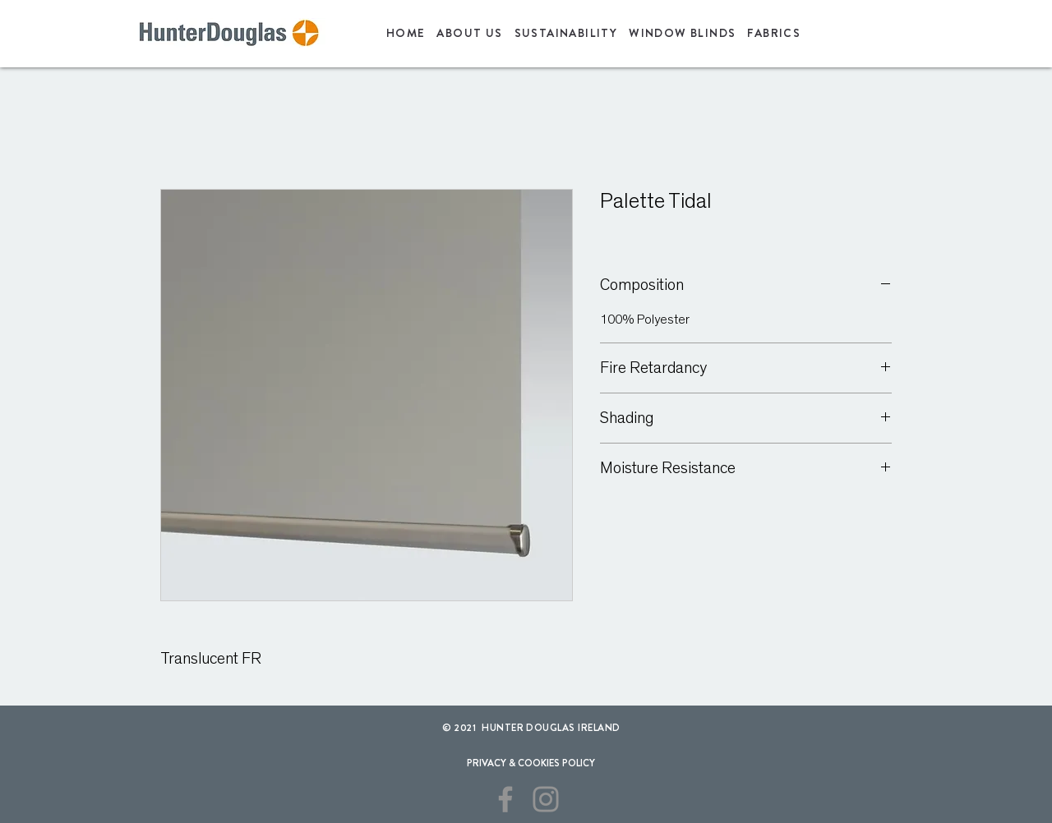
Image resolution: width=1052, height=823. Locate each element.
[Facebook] (505, 799)
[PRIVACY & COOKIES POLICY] (530, 763)
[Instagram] (545, 799)
